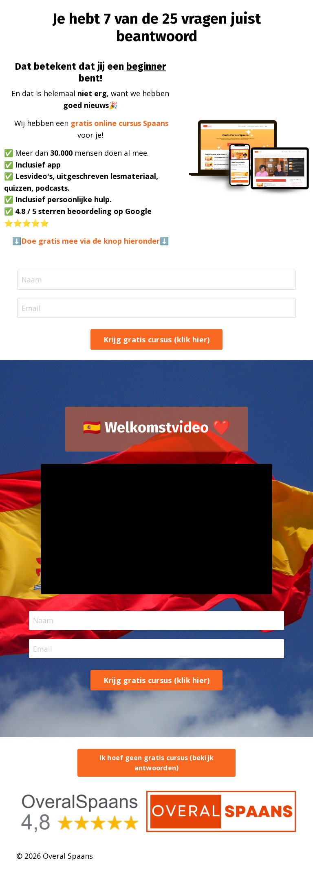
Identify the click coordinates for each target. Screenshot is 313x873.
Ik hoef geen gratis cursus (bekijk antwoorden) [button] (156, 765)
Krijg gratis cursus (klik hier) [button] (157, 341)
